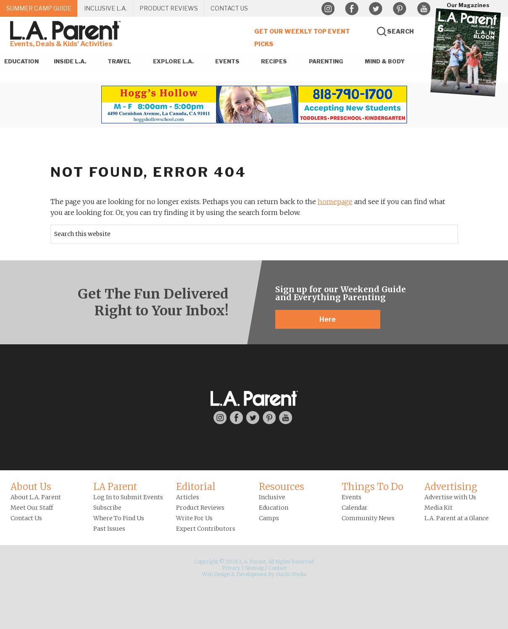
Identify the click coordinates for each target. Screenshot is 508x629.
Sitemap (254, 568)
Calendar (355, 507)
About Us (31, 487)
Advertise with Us (450, 497)
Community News (368, 518)
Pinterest (399, 9)
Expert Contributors (205, 528)
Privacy (231, 568)
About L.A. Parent (36, 497)
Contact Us (26, 518)
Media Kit (438, 507)
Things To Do (372, 487)
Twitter (375, 9)
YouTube (423, 9)
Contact (277, 568)
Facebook (351, 9)
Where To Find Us (118, 518)
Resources (281, 487)
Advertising (450, 487)
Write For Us (194, 518)
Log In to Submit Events (128, 497)
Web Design (216, 574)
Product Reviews (200, 507)
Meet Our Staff (32, 507)
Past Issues (109, 528)
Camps (269, 518)
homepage (335, 201)
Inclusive (272, 497)
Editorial (196, 487)
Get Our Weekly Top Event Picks (302, 37)
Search (400, 31)
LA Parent (115, 487)
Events (351, 497)
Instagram (327, 9)
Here (327, 319)
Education (273, 507)
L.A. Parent (67, 30)
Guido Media (291, 574)
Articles (187, 497)
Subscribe (107, 507)
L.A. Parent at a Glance (456, 518)
